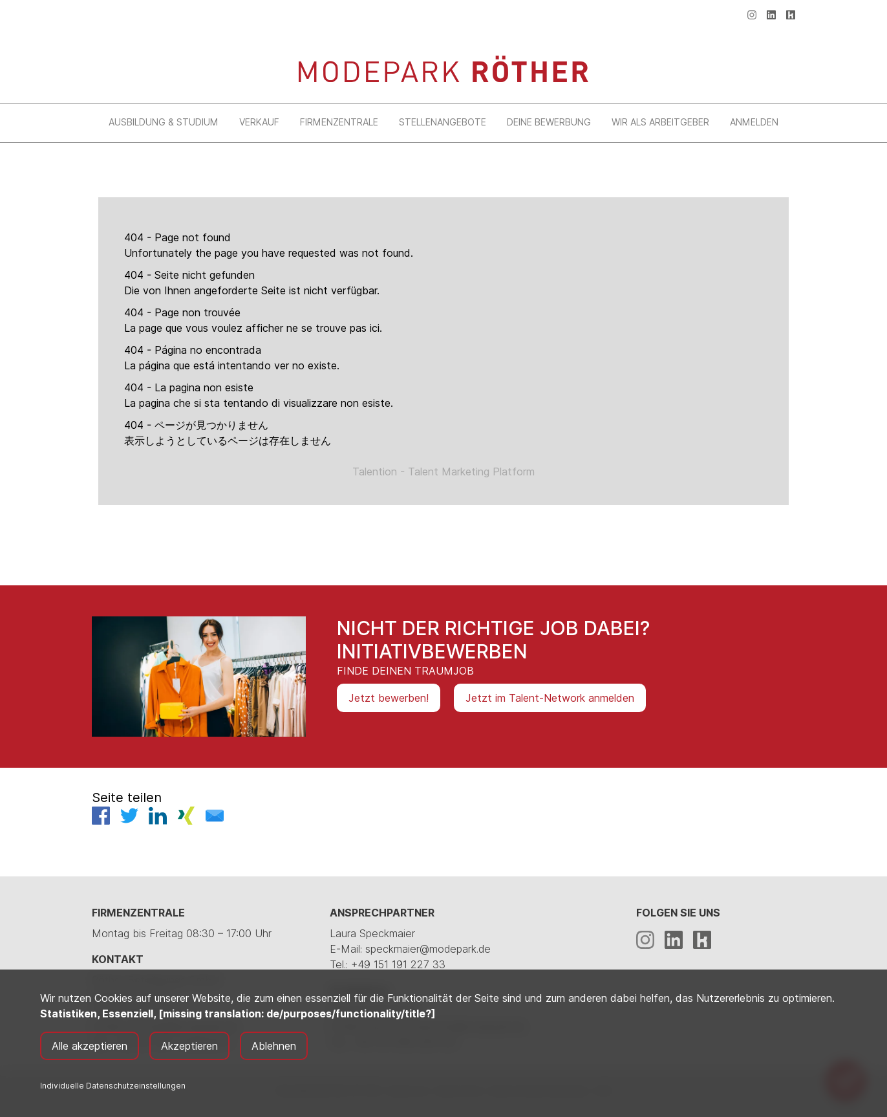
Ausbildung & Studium (164, 121)
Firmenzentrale (339, 121)
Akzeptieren (189, 1045)
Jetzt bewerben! (388, 697)
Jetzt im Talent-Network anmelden (549, 697)
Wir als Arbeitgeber (660, 121)
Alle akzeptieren (89, 1045)
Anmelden (754, 121)
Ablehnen (273, 1045)
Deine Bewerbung (549, 121)
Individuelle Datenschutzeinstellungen (113, 1085)
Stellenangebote (442, 121)
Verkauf (259, 121)
